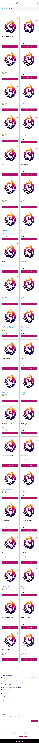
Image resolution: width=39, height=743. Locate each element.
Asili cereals (4, 164)
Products (5, 8)
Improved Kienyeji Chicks (6, 457)
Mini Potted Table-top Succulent (7, 37)
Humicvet (3, 70)
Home (2, 8)
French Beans (23, 392)
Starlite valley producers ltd (26, 132)
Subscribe (35, 720)
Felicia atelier (4, 293)
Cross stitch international (25, 390)
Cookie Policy (30, 740)
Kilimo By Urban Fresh (24, 68)
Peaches (22, 133)
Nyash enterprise (24, 261)
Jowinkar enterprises (6, 326)
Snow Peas (4, 424)
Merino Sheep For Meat (6, 359)
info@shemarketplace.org (7, 689)
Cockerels (22, 295)
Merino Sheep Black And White (26, 457)
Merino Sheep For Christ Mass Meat (8, 327)
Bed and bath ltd (24, 423)
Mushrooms (23, 586)
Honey (22, 618)
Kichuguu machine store (6, 585)
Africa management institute (7, 552)
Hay (21, 489)
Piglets (22, 230)
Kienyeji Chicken (23, 359)
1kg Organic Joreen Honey (6, 165)
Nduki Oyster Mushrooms (25, 424)
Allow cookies (19, 741)
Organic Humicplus (24, 37)
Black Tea (4, 554)
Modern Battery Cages (24, 165)
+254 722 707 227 (7, 685)
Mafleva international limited (7, 617)
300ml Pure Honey (5, 230)
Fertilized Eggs (23, 521)
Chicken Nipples (5, 198)
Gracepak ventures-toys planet (7, 36)
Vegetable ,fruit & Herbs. (6, 132)
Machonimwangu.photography (7, 455)
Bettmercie (4, 261)
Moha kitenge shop (5, 520)
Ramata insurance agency (25, 617)
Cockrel (3, 295)
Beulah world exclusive (6, 196)
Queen (22, 358)
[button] (29, 14)
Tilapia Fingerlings (5, 101)
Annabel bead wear (24, 164)
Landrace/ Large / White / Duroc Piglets (27, 101)
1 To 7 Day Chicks (24, 262)
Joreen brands (23, 552)
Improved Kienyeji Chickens (25, 327)
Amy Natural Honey (5, 586)
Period (22, 36)
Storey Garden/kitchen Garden (26, 554)
